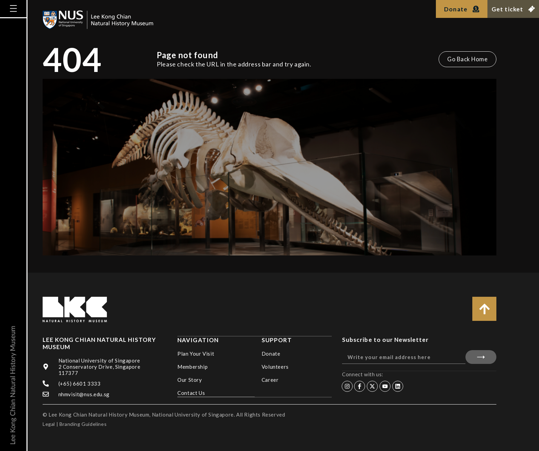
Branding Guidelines (83, 424)
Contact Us (191, 392)
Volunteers (275, 366)
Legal (49, 424)
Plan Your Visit (195, 353)
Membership (192, 366)
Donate (271, 353)
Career (270, 379)
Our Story (189, 379)
